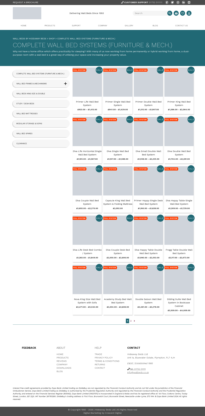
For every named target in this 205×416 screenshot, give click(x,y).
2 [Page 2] (131, 320)
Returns (100, 364)
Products (50, 25)
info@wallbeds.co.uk (138, 372)
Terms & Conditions (107, 361)
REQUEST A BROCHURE (25, 2)
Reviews (62, 361)
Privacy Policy (104, 357)
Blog (155, 25)
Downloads (64, 368)
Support (76, 25)
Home (23, 25)
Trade (98, 354)
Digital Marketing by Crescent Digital (102, 413)
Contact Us (181, 25)
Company (102, 25)
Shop (52, 38)
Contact (100, 368)
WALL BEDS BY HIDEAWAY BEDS (29, 38)
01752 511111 (141, 2)
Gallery (129, 25)
